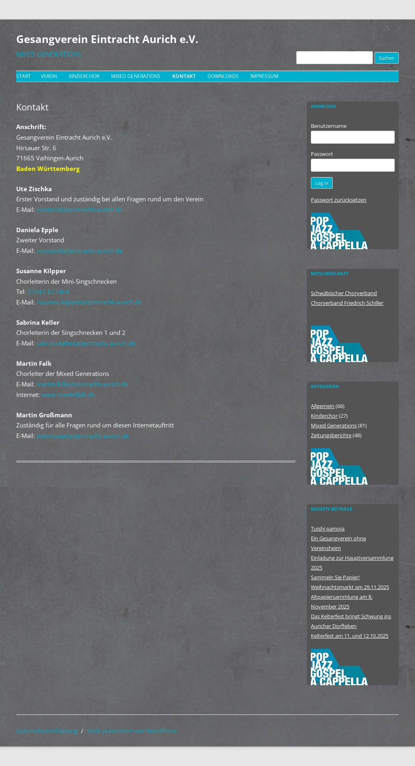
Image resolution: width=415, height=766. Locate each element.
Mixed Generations (135, 76)
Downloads (223, 76)
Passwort (322, 154)
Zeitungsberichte (331, 435)
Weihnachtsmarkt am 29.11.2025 (350, 587)
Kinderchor (84, 76)
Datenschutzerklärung (46, 731)
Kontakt (184, 76)
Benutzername (329, 125)
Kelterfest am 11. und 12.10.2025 (349, 635)
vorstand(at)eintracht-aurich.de (79, 209)
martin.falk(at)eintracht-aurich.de (82, 384)
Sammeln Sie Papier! (335, 577)
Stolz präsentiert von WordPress (132, 731)
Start (23, 76)
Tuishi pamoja (327, 528)
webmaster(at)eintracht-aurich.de (82, 436)
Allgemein (322, 406)
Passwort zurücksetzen (338, 199)
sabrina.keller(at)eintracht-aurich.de (85, 343)
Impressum (264, 76)
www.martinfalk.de (68, 395)
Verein (49, 76)
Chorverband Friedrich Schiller (347, 302)
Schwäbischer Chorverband (344, 293)
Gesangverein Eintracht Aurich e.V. (107, 39)
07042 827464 (48, 291)
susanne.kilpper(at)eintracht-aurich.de (89, 302)
